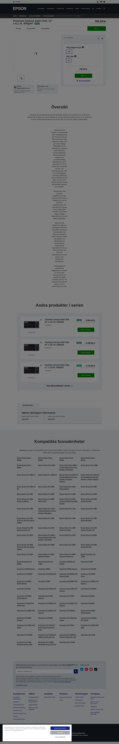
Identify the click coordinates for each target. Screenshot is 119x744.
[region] (37, 732)
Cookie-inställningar (60, 736)
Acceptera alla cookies (60, 728)
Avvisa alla (60, 732)
